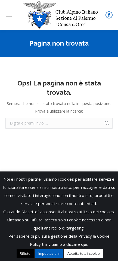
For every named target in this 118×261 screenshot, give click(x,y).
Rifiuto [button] (25, 253)
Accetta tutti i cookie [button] (83, 253)
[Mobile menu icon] (8, 15)
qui (84, 244)
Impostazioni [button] (49, 253)
